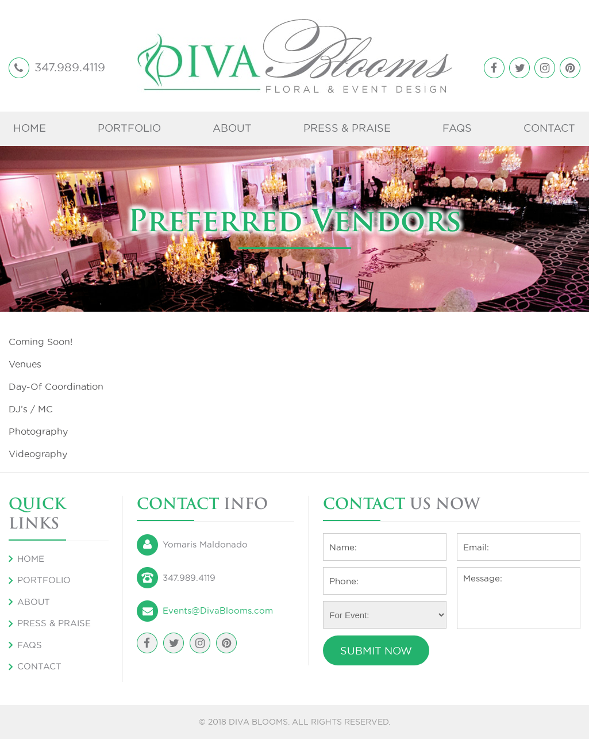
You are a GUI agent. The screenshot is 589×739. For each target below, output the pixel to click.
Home (29, 127)
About (232, 127)
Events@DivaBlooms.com (218, 610)
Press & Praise (347, 127)
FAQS (457, 127)
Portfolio (129, 127)
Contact (549, 127)
